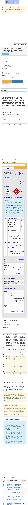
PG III (23, 330)
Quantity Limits (10, 278)
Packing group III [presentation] (8, 168)
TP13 (5, 242)
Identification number (14, 174)
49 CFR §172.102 (12, 205)
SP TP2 (7, 73)
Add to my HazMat (7, 81)
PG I (9, 330)
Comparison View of (21, 181)
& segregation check (17, 81)
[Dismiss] (25, 8)
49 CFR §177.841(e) (16, 414)
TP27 (5, 249)
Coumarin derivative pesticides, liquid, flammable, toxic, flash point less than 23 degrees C (14, 486)
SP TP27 (17, 73)
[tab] (7, 165)
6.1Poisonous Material (6, 177)
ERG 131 (4, 70)
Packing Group (21, 174)
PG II (16, 330)
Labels (7, 186)
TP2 (5, 235)
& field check (5, 85)
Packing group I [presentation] (7, 165)
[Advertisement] (14, 28)
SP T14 (3, 73)
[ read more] (13, 218)
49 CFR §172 (5, 77)
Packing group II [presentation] (19, 165)
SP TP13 (12, 73)
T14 (5, 218)
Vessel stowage (10, 288)
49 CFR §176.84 (19, 311)
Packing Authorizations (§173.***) (15, 259)
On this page (4, 90)
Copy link (16, 44)
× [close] (22, 200)
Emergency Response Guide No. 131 (12, 124)
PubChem (7, 114)
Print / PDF (23, 44)
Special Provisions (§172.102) (14, 197)
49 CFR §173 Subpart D (18, 324)
